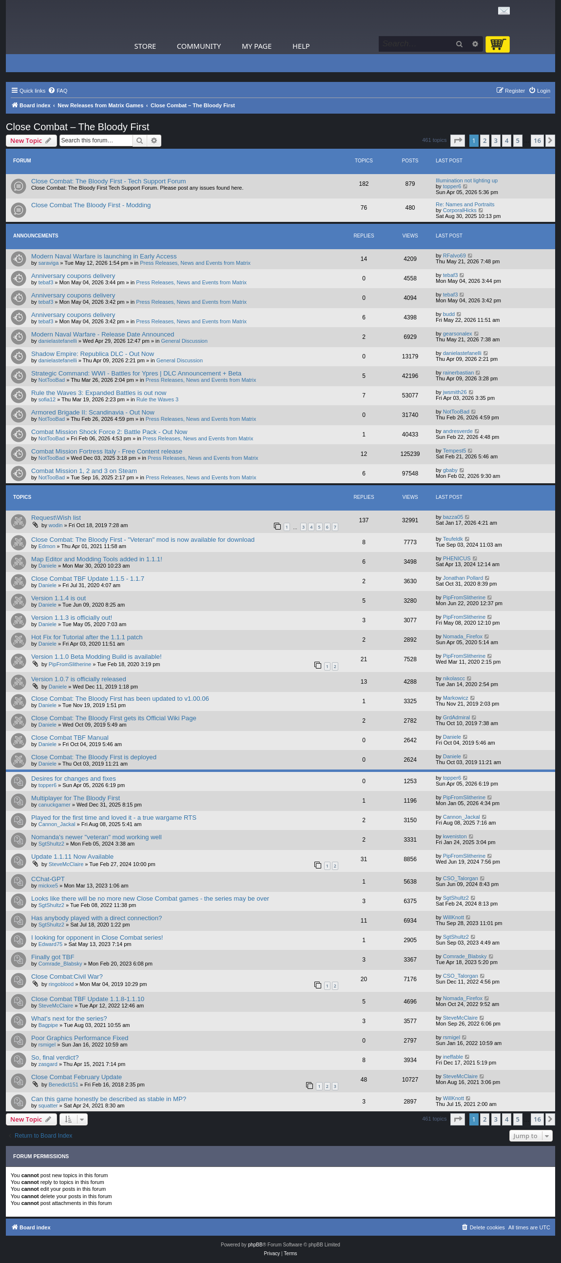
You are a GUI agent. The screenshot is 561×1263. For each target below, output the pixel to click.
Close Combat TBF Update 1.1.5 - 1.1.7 (87, 578)
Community (199, 46)
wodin (56, 525)
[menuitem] (57, 91)
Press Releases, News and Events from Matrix (195, 263)
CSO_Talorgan (460, 878)
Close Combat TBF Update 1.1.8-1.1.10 (87, 999)
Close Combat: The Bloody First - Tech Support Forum (108, 181)
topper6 (452, 186)
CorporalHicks (460, 210)
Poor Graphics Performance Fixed (79, 1038)
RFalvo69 (454, 255)
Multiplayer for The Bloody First (75, 798)
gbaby (450, 470)
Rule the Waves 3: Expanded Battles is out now (98, 392)
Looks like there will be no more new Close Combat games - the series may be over (150, 898)
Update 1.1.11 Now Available (72, 856)
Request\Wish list (56, 517)
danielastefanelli (58, 341)
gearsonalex (457, 333)
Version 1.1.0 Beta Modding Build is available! (96, 656)
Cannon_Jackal (57, 824)
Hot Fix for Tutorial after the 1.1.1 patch (87, 637)
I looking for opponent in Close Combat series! (97, 937)
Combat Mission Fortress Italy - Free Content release (106, 451)
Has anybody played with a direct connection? (96, 918)
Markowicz (455, 698)
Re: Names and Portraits (465, 204)
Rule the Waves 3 (157, 399)
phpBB (255, 1244)
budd (449, 314)
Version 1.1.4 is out (58, 598)
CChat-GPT (48, 879)
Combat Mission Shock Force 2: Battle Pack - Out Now (109, 431)
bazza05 (453, 517)
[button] (457, 140)
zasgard (48, 1064)
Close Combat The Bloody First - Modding (91, 205)
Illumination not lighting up (467, 180)
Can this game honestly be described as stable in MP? (108, 1099)
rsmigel (47, 1044)
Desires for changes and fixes (73, 778)
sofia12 (47, 399)
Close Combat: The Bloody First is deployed (93, 757)
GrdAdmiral (456, 717)
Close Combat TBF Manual (70, 737)
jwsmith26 (455, 392)
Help (301, 46)
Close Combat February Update (76, 1077)
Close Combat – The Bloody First (77, 126)
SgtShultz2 (51, 844)
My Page (257, 46)
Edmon (47, 546)
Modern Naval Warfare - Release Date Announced (102, 334)
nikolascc (454, 678)
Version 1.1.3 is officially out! (71, 617)
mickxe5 (48, 885)
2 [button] (484, 140)
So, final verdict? (55, 1057)
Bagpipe (48, 1025)
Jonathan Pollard (463, 578)
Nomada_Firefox (463, 636)
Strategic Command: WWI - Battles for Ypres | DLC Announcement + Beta (136, 373)
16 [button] (537, 140)
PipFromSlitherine (464, 597)
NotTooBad (52, 380)
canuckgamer (55, 805)
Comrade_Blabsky (60, 964)
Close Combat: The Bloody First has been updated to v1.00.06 (120, 698)
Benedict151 (63, 1084)
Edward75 (51, 944)
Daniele (48, 566)
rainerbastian (458, 372)
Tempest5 (454, 451)
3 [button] (496, 140)
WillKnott (453, 917)
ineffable (453, 1057)
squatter (48, 1105)
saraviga (49, 263)
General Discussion (184, 341)
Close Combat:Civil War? (67, 976)
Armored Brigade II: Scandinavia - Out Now (93, 412)
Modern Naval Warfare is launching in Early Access (104, 256)
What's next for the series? (69, 1018)
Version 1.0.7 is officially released (78, 679)
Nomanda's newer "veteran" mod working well (96, 837)
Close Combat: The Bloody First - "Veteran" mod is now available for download (142, 539)
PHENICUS (457, 558)
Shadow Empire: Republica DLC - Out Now (92, 353)
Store (145, 46)
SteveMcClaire (66, 864)
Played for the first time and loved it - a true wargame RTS (113, 817)
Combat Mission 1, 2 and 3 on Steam (84, 470)
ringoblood (61, 984)
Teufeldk (453, 539)
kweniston (455, 836)
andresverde (458, 431)
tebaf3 (46, 282)
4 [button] (506, 140)
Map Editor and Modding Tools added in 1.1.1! (96, 559)
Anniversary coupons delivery (73, 275)
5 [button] (518, 140)
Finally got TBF (52, 957)
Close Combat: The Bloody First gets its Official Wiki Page (113, 718)
